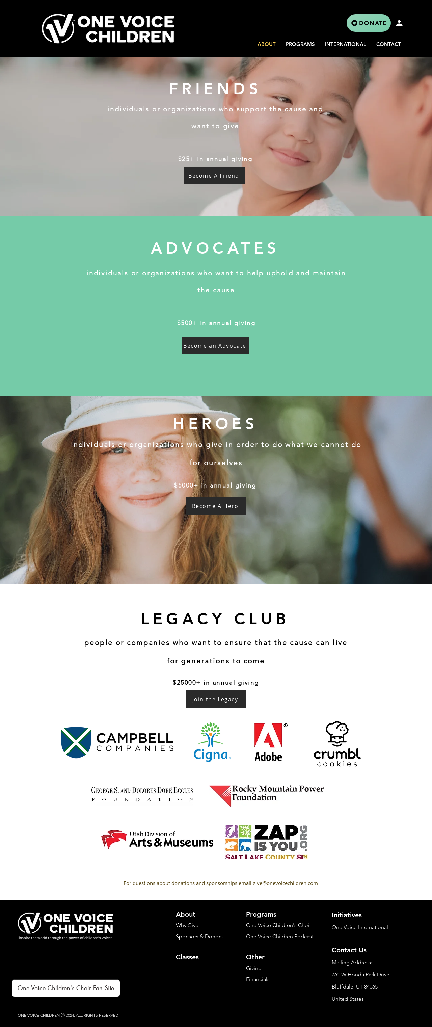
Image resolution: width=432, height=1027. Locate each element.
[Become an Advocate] (215, 345)
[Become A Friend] (214, 175)
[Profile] (399, 23)
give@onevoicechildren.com (285, 882)
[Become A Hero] (216, 506)
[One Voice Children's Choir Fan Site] (66, 988)
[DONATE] (369, 23)
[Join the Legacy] (216, 699)
